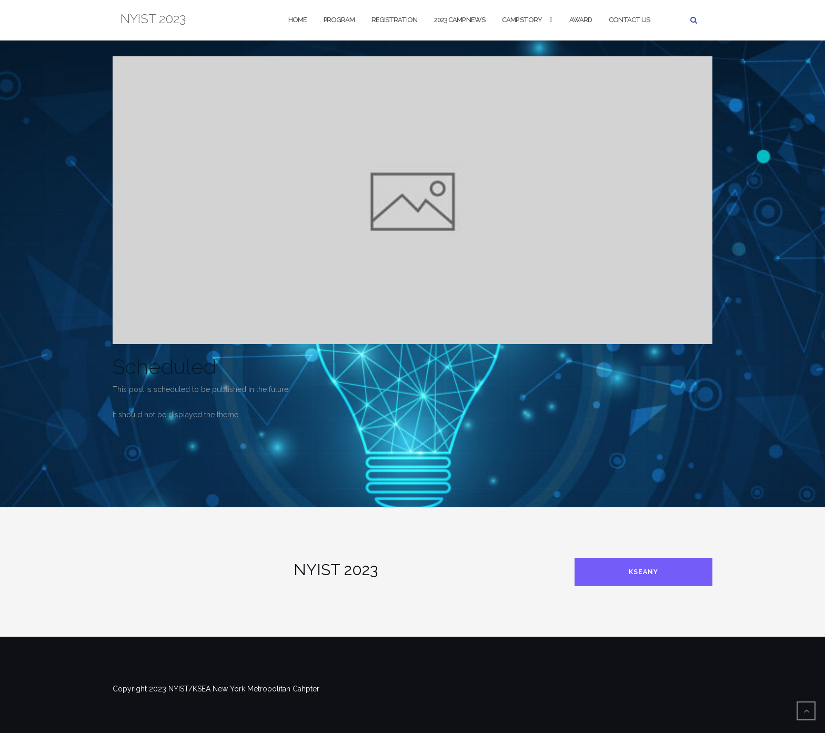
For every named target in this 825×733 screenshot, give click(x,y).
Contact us (629, 20)
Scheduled (164, 366)
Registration (394, 20)
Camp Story (522, 20)
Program (339, 20)
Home (297, 20)
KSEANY (643, 572)
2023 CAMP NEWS (459, 20)
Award (580, 20)
